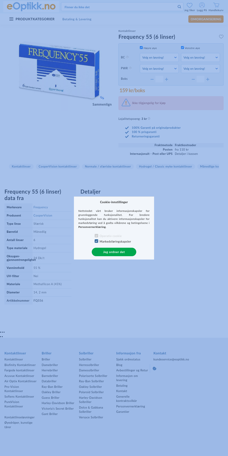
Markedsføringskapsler (115, 241)
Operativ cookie (111, 236)
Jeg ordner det (114, 252)
